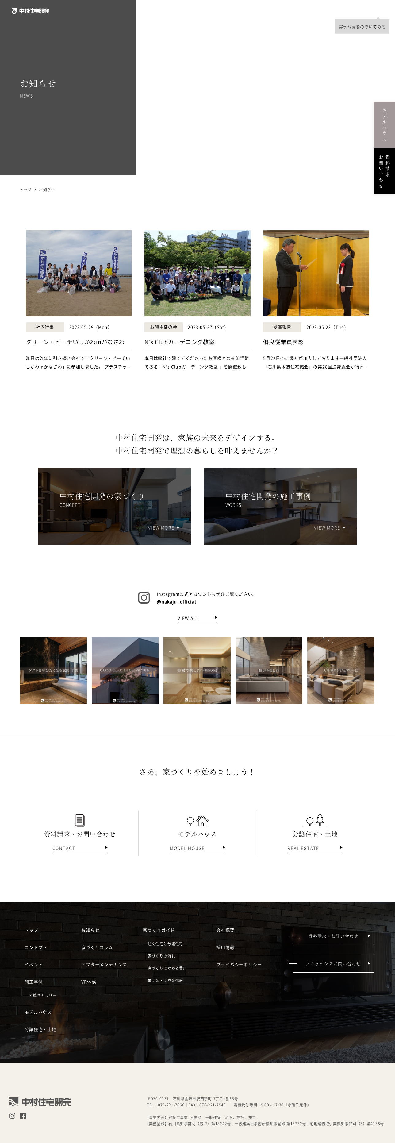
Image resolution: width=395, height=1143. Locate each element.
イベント (188, 11)
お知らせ (90, 930)
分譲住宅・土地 (290, 11)
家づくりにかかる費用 (167, 968)
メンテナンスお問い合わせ (333, 963)
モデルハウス (250, 11)
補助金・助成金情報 (165, 980)
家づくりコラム (97, 947)
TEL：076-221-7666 (166, 1104)
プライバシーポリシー (239, 964)
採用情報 (326, 11)
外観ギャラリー (43, 995)
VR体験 (88, 981)
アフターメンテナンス (104, 964)
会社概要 (355, 11)
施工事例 (217, 11)
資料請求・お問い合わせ (333, 936)
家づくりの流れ (161, 955)
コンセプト (156, 11)
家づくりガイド (159, 930)
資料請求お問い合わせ (384, 171)
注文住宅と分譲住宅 (165, 943)
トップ (26, 189)
